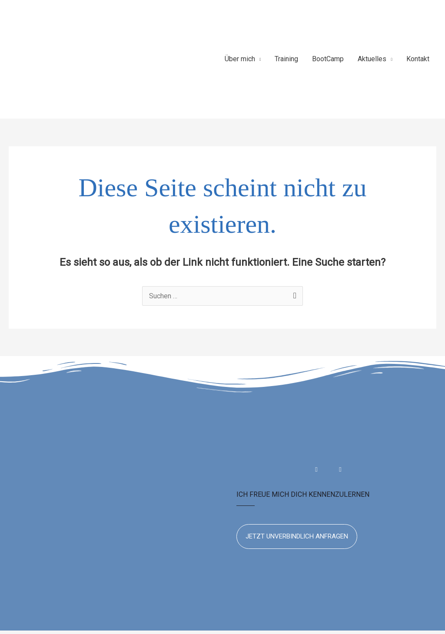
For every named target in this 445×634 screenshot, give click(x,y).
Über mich (240, 61)
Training (286, 61)
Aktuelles (372, 61)
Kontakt (417, 61)
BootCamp (328, 61)
